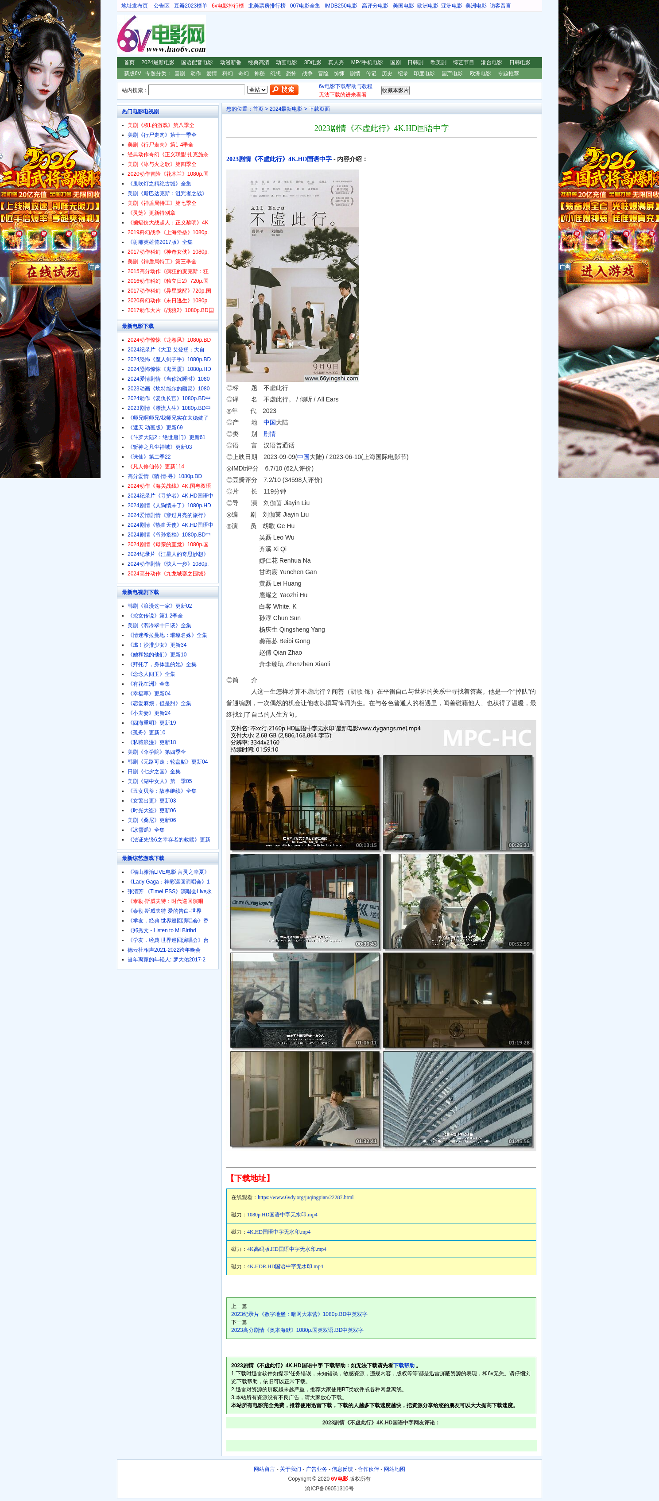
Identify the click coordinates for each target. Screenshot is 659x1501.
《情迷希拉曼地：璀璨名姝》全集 (167, 635)
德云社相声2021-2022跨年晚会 (164, 950)
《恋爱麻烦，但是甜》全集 (159, 703)
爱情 (211, 73)
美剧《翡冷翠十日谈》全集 (159, 625)
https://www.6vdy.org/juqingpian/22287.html (306, 1197)
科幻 (227, 73)
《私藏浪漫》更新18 (152, 742)
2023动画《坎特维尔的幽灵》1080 (168, 389)
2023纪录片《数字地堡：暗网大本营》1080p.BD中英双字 (299, 1314)
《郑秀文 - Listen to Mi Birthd (162, 930)
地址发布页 (134, 6)
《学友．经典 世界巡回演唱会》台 (168, 940)
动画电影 (286, 62)
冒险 (323, 73)
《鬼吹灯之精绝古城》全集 (159, 184)
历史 (387, 73)
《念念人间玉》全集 (151, 674)
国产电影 (452, 73)
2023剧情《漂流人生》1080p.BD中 (169, 408)
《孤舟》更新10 (146, 732)
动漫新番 (230, 62)
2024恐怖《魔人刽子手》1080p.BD (169, 359)
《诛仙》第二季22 (149, 457)
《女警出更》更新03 (152, 801)
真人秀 (336, 62)
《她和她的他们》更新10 (157, 655)
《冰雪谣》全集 (146, 830)
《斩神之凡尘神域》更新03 (160, 447)
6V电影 (125, 34)
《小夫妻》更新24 (149, 713)
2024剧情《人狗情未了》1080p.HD (169, 505)
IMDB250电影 (341, 6)
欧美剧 (438, 62)
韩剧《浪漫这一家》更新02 (160, 606)
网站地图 (394, 1469)
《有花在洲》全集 (149, 684)
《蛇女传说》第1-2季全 (155, 616)
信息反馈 (342, 1469)
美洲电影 (476, 6)
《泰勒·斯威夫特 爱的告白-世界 (165, 911)
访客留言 (500, 6)
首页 (129, 62)
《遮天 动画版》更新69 (155, 427)
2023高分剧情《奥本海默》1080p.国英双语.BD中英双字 (297, 1330)
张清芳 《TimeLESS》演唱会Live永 (170, 891)
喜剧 (179, 73)
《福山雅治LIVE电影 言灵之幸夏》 (168, 872)
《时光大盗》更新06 (152, 810)
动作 (195, 73)
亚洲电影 (451, 6)
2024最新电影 (157, 62)
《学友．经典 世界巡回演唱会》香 (168, 921)
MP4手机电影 (367, 62)
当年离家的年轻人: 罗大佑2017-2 (166, 960)
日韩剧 (415, 62)
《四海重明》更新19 (152, 723)
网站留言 (264, 1469)
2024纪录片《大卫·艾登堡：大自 (166, 350)
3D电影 (313, 62)
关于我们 (290, 1469)
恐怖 (291, 73)
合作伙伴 (368, 1469)
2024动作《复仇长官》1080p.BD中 (169, 398)
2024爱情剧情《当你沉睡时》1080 (168, 379)
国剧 (395, 62)
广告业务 (316, 1469)
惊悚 (339, 73)
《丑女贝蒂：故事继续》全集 (162, 791)
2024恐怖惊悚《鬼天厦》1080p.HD (169, 369)
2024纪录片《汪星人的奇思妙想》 (168, 554)
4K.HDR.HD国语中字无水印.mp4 (285, 1266)
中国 (270, 422)
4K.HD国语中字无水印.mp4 (278, 1232)
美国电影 (403, 6)
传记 (371, 73)
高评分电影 (375, 6)
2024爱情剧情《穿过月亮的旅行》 (168, 515)
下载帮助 (404, 1365)
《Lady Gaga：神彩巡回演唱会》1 (168, 882)
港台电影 (491, 62)
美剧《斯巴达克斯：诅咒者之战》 (167, 193)
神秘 (259, 73)
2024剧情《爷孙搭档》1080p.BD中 (169, 535)
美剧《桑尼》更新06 (152, 820)
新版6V (132, 73)
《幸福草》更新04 (149, 694)
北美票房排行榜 (267, 6)
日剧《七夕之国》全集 (154, 771)
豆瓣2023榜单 (190, 6)
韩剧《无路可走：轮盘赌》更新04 (168, 762)
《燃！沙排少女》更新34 (157, 645)
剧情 (355, 73)
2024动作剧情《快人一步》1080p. (168, 564)
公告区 (162, 6)
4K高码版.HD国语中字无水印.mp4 (286, 1249)
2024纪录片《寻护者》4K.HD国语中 (170, 496)
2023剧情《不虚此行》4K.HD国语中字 (279, 159)
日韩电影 (520, 62)
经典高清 (258, 62)
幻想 (275, 73)
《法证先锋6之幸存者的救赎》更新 (169, 840)
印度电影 (424, 73)
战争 (307, 73)
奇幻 (243, 73)
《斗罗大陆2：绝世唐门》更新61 (166, 437)
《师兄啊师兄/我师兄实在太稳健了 (168, 418)
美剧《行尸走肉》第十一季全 (162, 135)
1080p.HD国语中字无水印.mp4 (282, 1215)
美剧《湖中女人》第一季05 (160, 781)
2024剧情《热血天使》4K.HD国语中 (170, 525)
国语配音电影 (197, 62)
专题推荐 (508, 73)
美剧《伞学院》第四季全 (157, 752)
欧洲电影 (427, 6)
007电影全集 (305, 6)
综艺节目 (463, 62)
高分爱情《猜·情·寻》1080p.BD (165, 476)
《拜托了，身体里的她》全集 (162, 664)
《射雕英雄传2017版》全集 (160, 242)
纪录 (403, 73)
